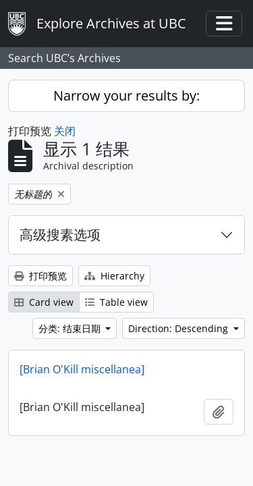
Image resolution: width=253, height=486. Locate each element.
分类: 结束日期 (70, 328)
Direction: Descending (179, 328)
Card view (44, 302)
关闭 (65, 131)
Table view (116, 302)
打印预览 (40, 275)
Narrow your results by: (126, 95)
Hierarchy (114, 275)
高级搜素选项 (60, 234)
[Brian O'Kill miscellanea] (82, 369)
